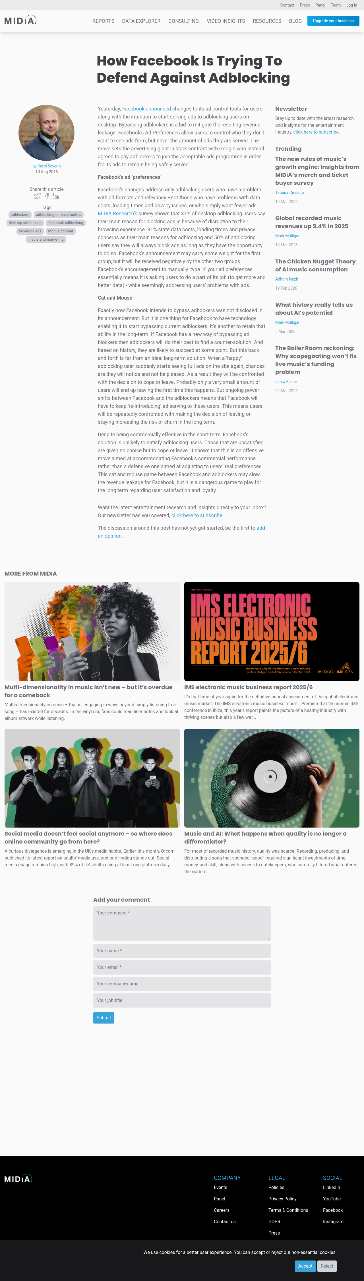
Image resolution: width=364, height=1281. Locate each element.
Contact (287, 5)
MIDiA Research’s (117, 213)
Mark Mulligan (288, 236)
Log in (351, 5)
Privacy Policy (282, 1199)
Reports (103, 21)
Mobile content (60, 231)
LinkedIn (331, 1187)
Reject (327, 1266)
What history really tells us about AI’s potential (314, 309)
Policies (276, 1187)
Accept (305, 1266)
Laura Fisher (286, 381)
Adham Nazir (286, 279)
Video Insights (226, 21)
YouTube (332, 1199)
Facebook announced (146, 109)
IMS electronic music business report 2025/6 (248, 687)
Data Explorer (141, 21)
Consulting (183, 21)
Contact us (225, 1221)
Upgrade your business (333, 21)
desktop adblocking (25, 223)
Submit (104, 1017)
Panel (320, 5)
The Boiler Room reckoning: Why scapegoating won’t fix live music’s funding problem (316, 360)
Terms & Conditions (288, 1210)
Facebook (333, 1210)
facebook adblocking (65, 223)
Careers (221, 1210)
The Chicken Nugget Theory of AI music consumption (315, 265)
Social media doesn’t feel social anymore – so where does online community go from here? (88, 838)
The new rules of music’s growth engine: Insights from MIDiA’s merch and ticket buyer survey (317, 171)
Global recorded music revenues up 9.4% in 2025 (311, 222)
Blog (295, 21)
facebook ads (30, 231)
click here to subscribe (196, 515)
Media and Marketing (46, 240)
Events (220, 1187)
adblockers (20, 215)
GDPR (274, 1221)
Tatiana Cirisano (289, 192)
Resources (267, 21)
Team (336, 5)
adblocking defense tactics (58, 215)
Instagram (333, 1221)
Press (305, 5)
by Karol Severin (46, 166)
